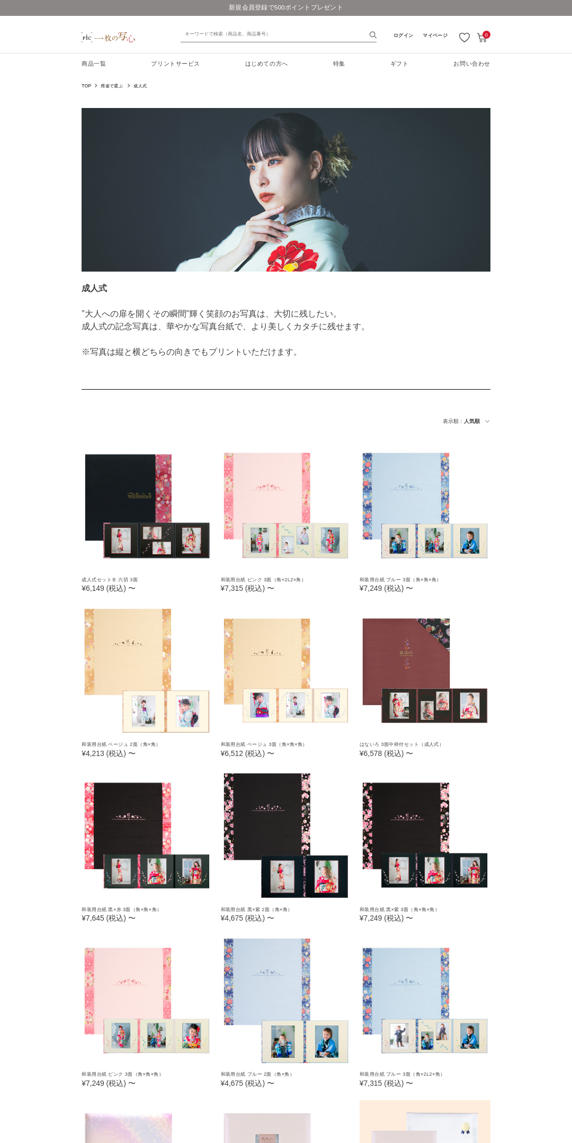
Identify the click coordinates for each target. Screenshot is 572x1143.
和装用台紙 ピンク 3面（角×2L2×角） (273, 579)
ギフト (399, 63)
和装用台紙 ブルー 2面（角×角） (266, 1073)
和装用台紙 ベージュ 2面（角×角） (130, 744)
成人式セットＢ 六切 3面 (116, 579)
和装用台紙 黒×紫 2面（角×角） (265, 908)
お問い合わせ (471, 63)
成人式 (140, 85)
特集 (339, 63)
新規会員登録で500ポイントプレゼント (286, 7)
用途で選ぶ (112, 85)
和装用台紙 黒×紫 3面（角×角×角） (408, 908)
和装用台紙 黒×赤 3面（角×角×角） (130, 908)
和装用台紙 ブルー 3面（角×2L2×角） (412, 1073)
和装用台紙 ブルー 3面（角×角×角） (410, 579)
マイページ (435, 35)
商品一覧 (94, 63)
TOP (86, 85)
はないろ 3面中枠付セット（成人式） (411, 744)
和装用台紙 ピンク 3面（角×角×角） (132, 1073)
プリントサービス (175, 63)
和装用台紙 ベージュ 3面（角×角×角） (274, 744)
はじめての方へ (266, 63)
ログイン (403, 35)
